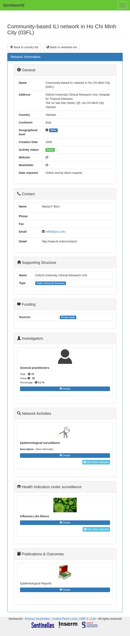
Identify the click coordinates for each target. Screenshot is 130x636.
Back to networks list (61, 47)
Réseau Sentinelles (37, 618)
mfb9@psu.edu (55, 231)
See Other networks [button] (96, 462)
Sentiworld (13, 5)
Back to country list (24, 47)
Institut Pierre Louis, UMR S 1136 (74, 618)
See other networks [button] (96, 529)
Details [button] (65, 388)
